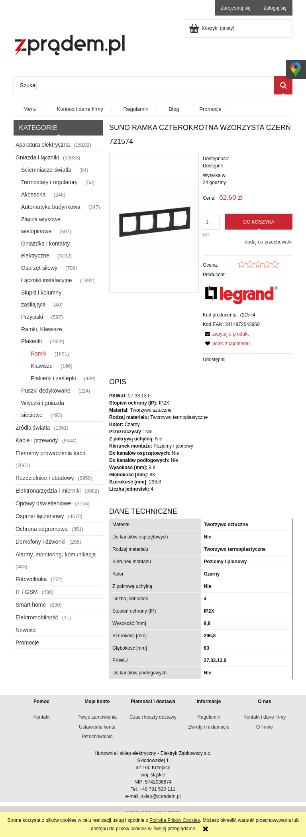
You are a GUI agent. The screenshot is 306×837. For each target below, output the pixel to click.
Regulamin (208, 717)
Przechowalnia (97, 736)
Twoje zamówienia (97, 717)
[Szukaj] (283, 85)
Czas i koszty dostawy (153, 717)
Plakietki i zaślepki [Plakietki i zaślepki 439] (53, 378)
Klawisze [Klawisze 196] (42, 366)
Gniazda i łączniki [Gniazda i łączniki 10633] (37, 157)
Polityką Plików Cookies (174, 820)
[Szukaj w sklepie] (144, 85)
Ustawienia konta (97, 727)
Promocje (27, 642)
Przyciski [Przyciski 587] (32, 317)
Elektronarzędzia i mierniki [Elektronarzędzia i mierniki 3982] (48, 490)
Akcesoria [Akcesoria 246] (33, 194)
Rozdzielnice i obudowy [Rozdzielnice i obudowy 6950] (45, 478)
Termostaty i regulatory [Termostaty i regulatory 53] (49, 182)
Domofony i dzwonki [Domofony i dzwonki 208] (40, 541)
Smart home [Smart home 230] (31, 604)
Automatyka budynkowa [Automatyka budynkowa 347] (50, 207)
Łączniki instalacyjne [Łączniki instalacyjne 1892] (46, 280)
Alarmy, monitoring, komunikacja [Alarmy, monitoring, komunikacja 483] (56, 554)
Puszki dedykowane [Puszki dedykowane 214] (46, 390)
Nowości (26, 630)
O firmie (264, 727)
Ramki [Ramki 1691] (39, 353)
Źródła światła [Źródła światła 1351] (33, 427)
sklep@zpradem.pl (161, 796)
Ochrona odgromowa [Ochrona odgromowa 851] (42, 529)
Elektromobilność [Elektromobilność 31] (37, 617)
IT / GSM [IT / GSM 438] (27, 592)
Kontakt (41, 717)
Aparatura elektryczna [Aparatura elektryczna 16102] (43, 144)
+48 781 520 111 (157, 789)
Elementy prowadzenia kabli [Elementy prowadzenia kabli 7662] (50, 453)
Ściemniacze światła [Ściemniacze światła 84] (46, 170)
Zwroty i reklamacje (208, 727)
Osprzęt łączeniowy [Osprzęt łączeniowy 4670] (40, 516)
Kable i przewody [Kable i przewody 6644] (37, 440)
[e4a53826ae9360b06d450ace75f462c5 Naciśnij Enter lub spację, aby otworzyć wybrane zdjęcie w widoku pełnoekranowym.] (154, 223)
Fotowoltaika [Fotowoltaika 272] (31, 579)
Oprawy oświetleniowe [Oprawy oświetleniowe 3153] (43, 503)
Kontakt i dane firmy (264, 717)
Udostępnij (214, 359)
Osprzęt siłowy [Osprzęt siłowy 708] (39, 268)
